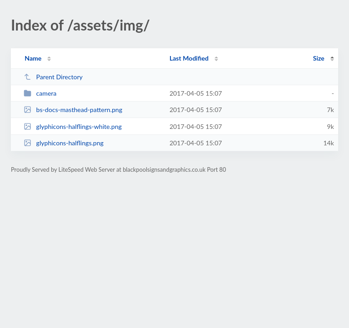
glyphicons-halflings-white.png (73, 126)
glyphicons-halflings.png (64, 143)
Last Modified (189, 58)
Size (318, 58)
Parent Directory (53, 77)
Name (33, 58)
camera (40, 93)
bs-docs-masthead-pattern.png (73, 109)
